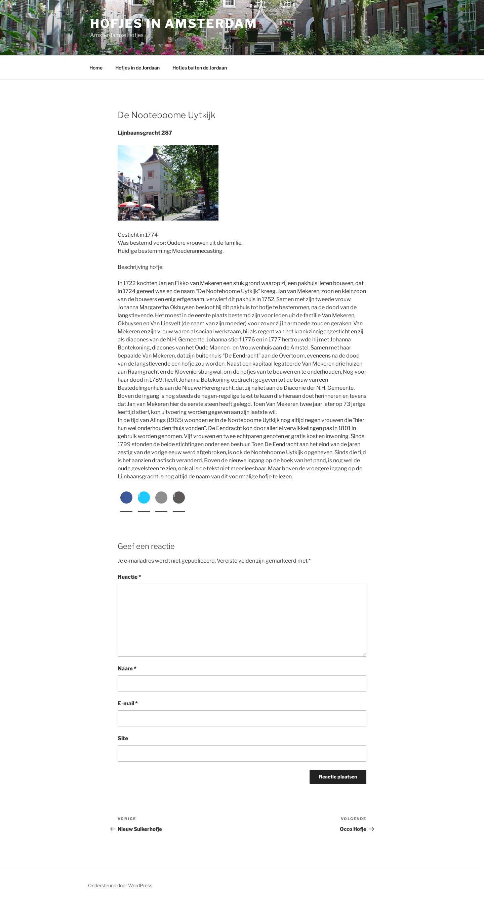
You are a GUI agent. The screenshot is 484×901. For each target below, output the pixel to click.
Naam (127, 668)
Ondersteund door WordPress (120, 885)
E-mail (128, 703)
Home (96, 67)
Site (123, 738)
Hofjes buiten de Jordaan (199, 67)
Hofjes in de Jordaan (137, 67)
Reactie (129, 577)
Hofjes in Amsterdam (173, 23)
